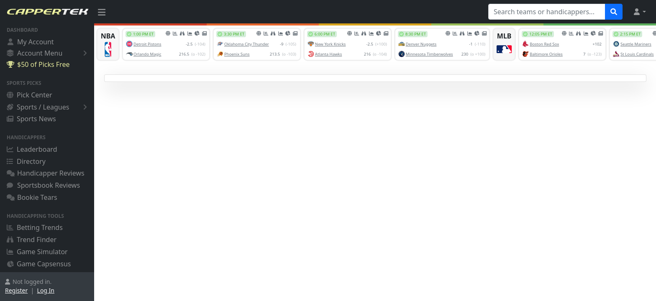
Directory (26, 161)
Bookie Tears (32, 197)
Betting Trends (35, 227)
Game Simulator (37, 252)
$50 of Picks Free (38, 64)
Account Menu (48, 53)
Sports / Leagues (48, 107)
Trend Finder (31, 240)
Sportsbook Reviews (43, 185)
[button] (639, 11)
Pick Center (29, 95)
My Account (30, 42)
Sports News (31, 119)
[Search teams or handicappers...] (546, 12)
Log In (45, 290)
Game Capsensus (39, 264)
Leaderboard (32, 149)
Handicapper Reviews (46, 173)
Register (16, 290)
